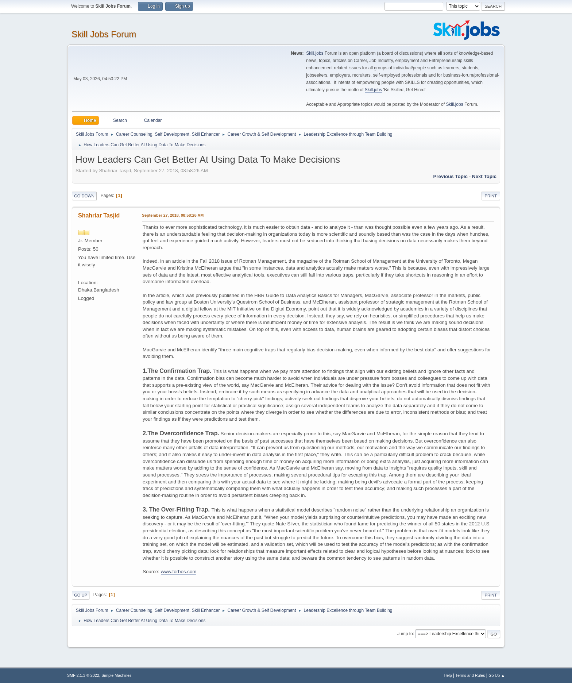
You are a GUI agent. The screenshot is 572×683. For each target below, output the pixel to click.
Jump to (405, 633)
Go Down (84, 196)
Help (448, 675)
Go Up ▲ (496, 675)
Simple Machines (116, 675)
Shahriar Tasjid (99, 215)
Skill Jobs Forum (104, 34)
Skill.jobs (314, 53)
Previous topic (450, 176)
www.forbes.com (179, 571)
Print (490, 196)
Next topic (484, 176)
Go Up (80, 595)
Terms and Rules (470, 675)
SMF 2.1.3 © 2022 (83, 675)
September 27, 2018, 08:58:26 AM (173, 215)
